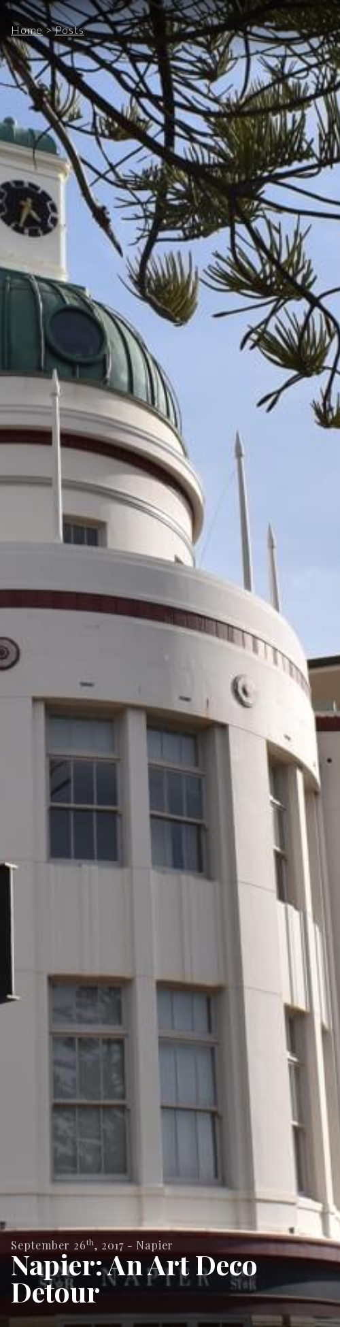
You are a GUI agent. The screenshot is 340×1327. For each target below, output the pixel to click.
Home (27, 29)
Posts (69, 29)
